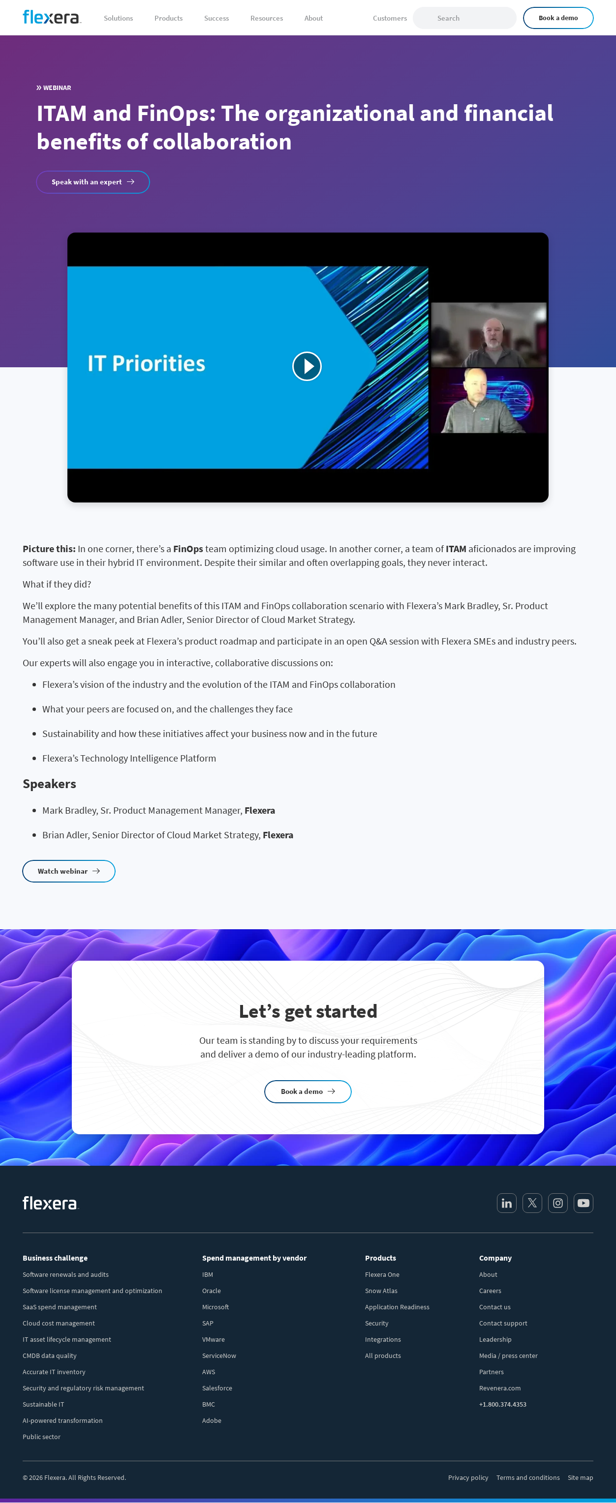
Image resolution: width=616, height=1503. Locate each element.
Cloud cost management (59, 1323)
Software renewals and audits (66, 1274)
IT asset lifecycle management (67, 1339)
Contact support (503, 1323)
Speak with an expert (87, 181)
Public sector (42, 1436)
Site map (580, 1477)
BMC (208, 1404)
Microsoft (215, 1306)
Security (377, 1323)
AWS (208, 1371)
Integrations (383, 1339)
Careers (490, 1290)
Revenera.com (500, 1388)
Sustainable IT (43, 1404)
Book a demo (558, 17)
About (488, 1274)
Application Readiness (397, 1306)
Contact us (495, 1306)
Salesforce (217, 1388)
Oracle (211, 1290)
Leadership (495, 1339)
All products (383, 1355)
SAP (208, 1323)
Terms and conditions (528, 1477)
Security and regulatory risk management (83, 1388)
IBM (207, 1274)
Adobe (211, 1420)
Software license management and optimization (92, 1290)
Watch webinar (63, 871)
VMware (213, 1339)
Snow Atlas (381, 1290)
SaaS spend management (60, 1306)
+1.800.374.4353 (502, 1404)
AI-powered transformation (63, 1420)
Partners (491, 1371)
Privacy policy (468, 1477)
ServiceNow (219, 1355)
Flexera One (382, 1274)
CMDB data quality (50, 1355)
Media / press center (508, 1355)
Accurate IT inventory (54, 1371)
